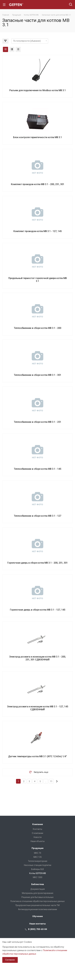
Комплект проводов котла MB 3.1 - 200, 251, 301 (37, 184)
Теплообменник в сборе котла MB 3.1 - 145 (37, 469)
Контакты (37, 829)
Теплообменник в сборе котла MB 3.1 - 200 (37, 328)
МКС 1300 (37, 877)
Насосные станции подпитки (37, 865)
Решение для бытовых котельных (37, 897)
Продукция (37, 848)
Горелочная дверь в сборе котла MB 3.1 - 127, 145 (37, 609)
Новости (38, 837)
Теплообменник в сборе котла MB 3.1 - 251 (37, 422)
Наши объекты (38, 841)
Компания (37, 824)
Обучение (37, 916)
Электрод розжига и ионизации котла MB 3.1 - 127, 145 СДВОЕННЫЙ (37, 708)
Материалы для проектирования (37, 893)
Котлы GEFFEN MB (37, 873)
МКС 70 (37, 853)
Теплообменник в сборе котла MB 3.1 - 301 (37, 375)
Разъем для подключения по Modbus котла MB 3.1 (37, 90)
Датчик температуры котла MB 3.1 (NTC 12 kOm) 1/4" (37, 756)
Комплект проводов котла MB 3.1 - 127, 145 (37, 231)
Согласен (10, 959)
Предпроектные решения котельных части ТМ (37, 905)
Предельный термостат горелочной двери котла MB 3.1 (37, 279)
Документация (37, 889)
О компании (37, 833)
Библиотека (37, 884)
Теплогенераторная (37, 861)
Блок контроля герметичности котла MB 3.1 (37, 137)
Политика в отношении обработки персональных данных (37, 901)
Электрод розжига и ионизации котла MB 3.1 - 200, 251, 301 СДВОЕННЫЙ (37, 658)
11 (51, 781)
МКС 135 (37, 857)
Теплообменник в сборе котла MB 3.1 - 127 (37, 515)
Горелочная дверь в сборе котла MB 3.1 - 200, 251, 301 (37, 562)
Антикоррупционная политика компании (37, 909)
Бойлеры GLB (37, 869)
